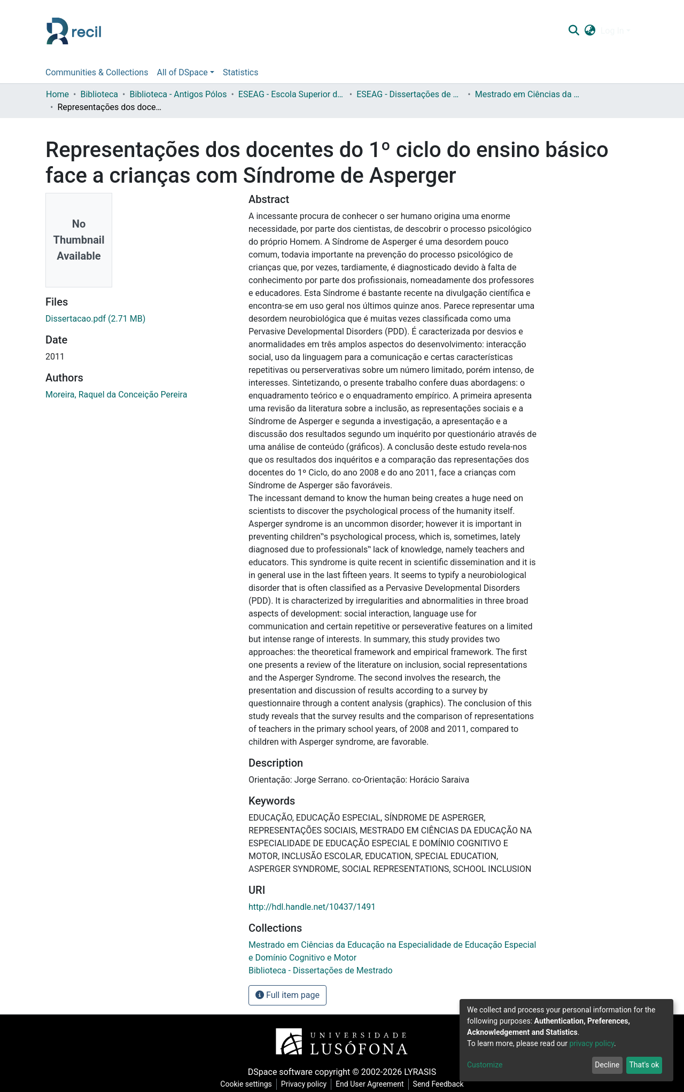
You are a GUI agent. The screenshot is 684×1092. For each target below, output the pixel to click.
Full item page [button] (287, 995)
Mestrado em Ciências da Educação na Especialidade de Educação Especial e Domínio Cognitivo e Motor (528, 94)
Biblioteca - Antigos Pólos (178, 94)
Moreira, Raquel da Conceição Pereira (116, 394)
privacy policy (591, 1043)
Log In (612, 31)
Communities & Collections (96, 72)
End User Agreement (369, 1084)
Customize (484, 1064)
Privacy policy (304, 1084)
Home (57, 94)
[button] (589, 31)
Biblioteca (99, 94)
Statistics (241, 72)
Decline (607, 1064)
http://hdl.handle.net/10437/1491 (312, 907)
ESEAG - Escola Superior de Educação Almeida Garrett (291, 94)
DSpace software (280, 1072)
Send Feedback (438, 1084)
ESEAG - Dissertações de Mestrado (409, 94)
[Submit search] (573, 31)
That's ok (644, 1064)
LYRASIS (420, 1072)
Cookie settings (246, 1084)
